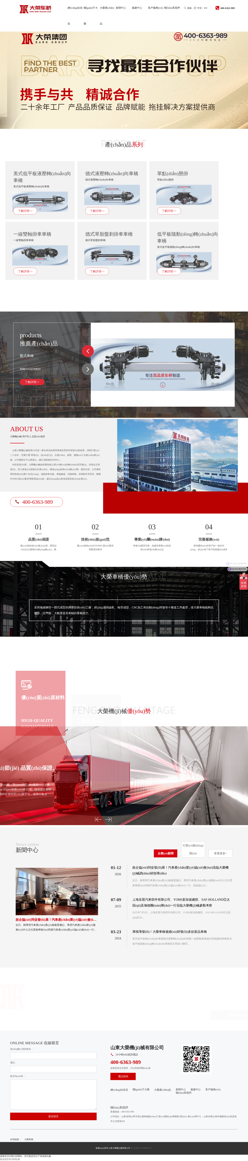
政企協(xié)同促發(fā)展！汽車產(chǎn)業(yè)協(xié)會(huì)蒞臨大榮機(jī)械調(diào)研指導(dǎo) (180, 870)
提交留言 (53, 1116)
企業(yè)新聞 (166, 853)
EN (205, 8)
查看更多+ (220, 853)
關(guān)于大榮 (91, 15)
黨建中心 (137, 7)
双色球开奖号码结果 (10, 1159)
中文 (199, 8)
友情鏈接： (15, 1139)
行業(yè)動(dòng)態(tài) (193, 849)
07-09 (116, 899)
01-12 (116, 867)
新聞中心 (121, 7)
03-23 (116, 931)
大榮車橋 (28, 1139)
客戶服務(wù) (155, 7)
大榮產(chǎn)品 (107, 15)
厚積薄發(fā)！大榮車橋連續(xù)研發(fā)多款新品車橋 (169, 931)
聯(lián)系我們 (172, 7)
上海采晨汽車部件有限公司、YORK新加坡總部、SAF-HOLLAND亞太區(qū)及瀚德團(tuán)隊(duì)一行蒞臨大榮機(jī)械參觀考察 (181, 902)
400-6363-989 (227, 8)
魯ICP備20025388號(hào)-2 (141, 1148)
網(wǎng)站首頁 (75, 15)
